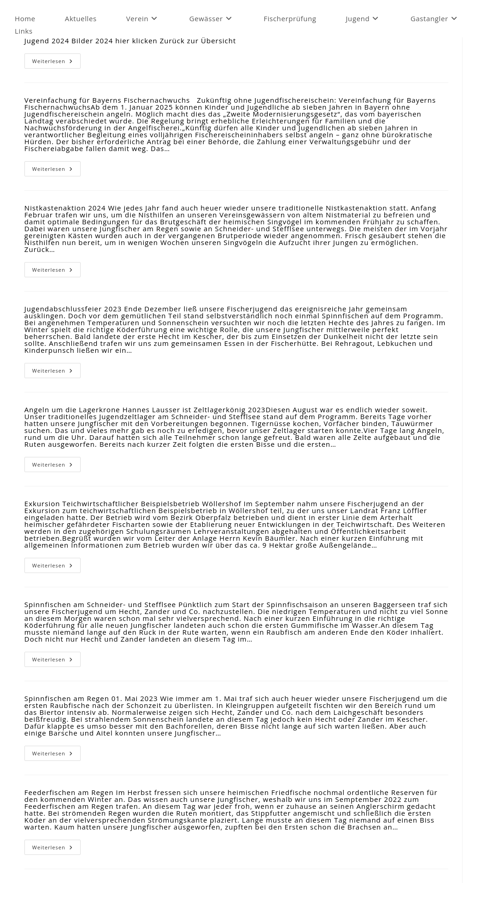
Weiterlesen (56, 63)
